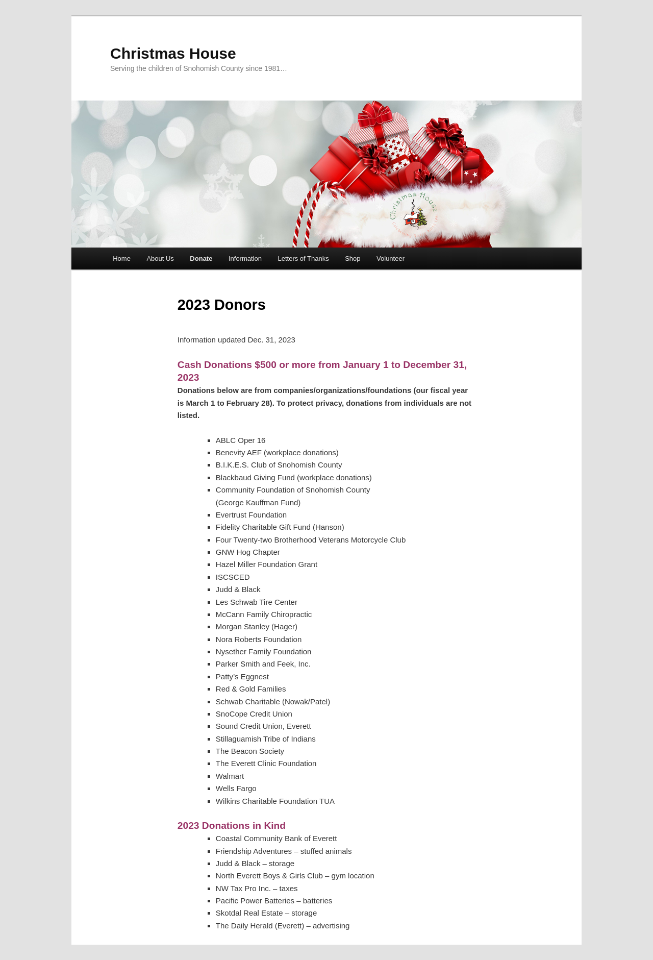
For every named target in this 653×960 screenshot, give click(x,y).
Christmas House (173, 53)
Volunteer (390, 258)
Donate (201, 258)
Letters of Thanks (303, 258)
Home (122, 258)
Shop (352, 258)
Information (245, 258)
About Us (159, 258)
